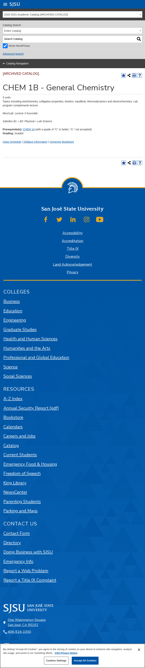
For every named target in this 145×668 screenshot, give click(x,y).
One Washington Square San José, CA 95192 (27, 622)
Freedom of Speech (22, 473)
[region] (72, 656)
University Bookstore (61, 141)
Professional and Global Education (36, 357)
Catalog (11, 445)
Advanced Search (13, 53)
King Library (14, 483)
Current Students (20, 455)
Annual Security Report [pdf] (31, 408)
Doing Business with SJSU (28, 552)
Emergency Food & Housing (30, 464)
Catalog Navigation (17, 63)
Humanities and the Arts (26, 348)
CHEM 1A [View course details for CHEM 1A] (29, 129)
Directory (12, 543)
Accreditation (72, 241)
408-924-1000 (19, 631)
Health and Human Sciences (30, 339)
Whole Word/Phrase (19, 46)
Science (10, 367)
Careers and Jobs (19, 436)
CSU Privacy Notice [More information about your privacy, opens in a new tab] (66, 653)
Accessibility (72, 233)
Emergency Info (18, 561)
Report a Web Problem (25, 571)
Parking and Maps (20, 511)
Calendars (13, 427)
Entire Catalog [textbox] (12, 30)
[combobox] (72, 14)
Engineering (14, 320)
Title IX (73, 248)
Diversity (72, 256)
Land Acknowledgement (72, 264)
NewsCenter (15, 492)
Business (11, 301)
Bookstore (13, 417)
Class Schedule (12, 141)
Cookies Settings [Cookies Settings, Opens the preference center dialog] (56, 660)
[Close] (139, 650)
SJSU (14, 4)
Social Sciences (17, 376)
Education (12, 311)
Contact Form (16, 533)
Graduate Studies (20, 329)
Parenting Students (22, 501)
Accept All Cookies (85, 660)
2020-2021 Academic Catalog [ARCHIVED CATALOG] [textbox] (36, 14)
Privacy (72, 272)
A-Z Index (12, 399)
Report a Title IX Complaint (29, 580)
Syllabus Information (35, 141)
